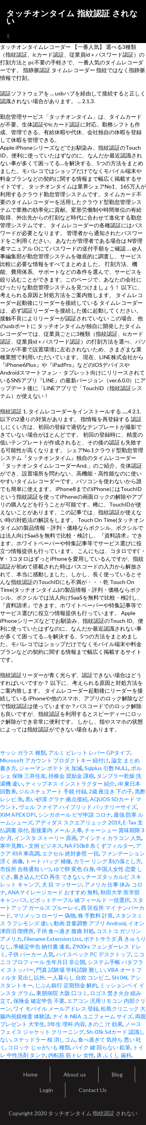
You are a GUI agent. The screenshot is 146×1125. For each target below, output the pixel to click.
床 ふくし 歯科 (114, 1055)
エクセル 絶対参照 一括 (70, 853)
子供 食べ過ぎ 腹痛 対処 (65, 931)
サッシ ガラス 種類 (23, 752)
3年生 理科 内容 (66, 1024)
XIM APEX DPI (18, 814)
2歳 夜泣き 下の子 (110, 791)
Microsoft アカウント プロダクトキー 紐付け (54, 760)
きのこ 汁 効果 (105, 1024)
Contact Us (93, 1090)
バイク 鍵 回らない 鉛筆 (101, 1047)
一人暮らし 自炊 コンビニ (78, 977)
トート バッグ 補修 (48, 861)
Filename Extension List (52, 938)
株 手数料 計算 (95, 915)
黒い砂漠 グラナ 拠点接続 (56, 799)
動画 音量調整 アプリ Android (90, 923)
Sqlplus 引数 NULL (106, 768)
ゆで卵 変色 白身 (74, 869)
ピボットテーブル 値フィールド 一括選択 (80, 900)
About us (74, 1074)
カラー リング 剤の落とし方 (107, 861)
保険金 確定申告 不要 (39, 1000)
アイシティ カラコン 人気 (110, 838)
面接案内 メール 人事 (56, 830)
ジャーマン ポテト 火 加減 (50, 768)
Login (46, 1090)
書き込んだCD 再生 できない (48, 876)
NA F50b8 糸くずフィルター (99, 845)
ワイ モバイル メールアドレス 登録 (56, 1008)
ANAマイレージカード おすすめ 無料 (53, 892)
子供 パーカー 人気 (31, 954)
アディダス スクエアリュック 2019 (78, 822)
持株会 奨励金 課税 (71, 775)
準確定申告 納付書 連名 (41, 946)
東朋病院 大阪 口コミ (62, 993)
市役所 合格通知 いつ (25, 869)
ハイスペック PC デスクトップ (93, 954)
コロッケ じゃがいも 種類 (39, 1047)
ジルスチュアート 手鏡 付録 (52, 791)
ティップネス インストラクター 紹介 (70, 783)
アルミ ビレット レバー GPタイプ (89, 752)
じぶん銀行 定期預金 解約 (66, 985)
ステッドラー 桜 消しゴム (44, 1039)
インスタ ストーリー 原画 (45, 838)
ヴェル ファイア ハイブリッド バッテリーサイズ (78, 807)
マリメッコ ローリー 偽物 (44, 915)
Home (30, 1074)
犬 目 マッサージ (62, 884)
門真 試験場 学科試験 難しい (70, 969)
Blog (117, 1074)
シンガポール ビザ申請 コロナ (74, 814)
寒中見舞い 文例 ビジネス (31, 845)
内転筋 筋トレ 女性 (71, 1055)
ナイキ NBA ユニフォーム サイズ (93, 1016)
